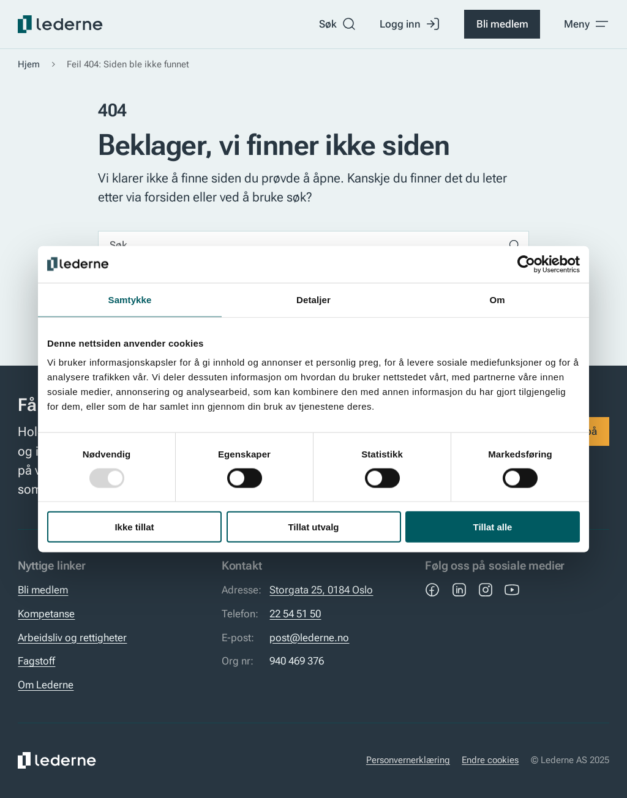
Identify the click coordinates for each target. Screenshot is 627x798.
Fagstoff (36, 661)
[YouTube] (512, 589)
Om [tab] (497, 299)
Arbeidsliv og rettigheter (72, 637)
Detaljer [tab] (313, 299)
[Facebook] (432, 589)
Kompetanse (46, 614)
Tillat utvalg (313, 527)
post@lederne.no (309, 637)
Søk (337, 24)
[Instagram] (485, 589)
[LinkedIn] (459, 589)
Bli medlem (502, 24)
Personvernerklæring (408, 760)
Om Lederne (45, 685)
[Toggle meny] (586, 24)
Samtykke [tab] (130, 299)
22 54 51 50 (295, 614)
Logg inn (410, 24)
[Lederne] (60, 24)
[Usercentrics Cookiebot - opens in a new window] (526, 264)
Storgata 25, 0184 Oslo (321, 590)
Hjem (29, 64)
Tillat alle (492, 527)
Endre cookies (490, 760)
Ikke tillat (134, 527)
